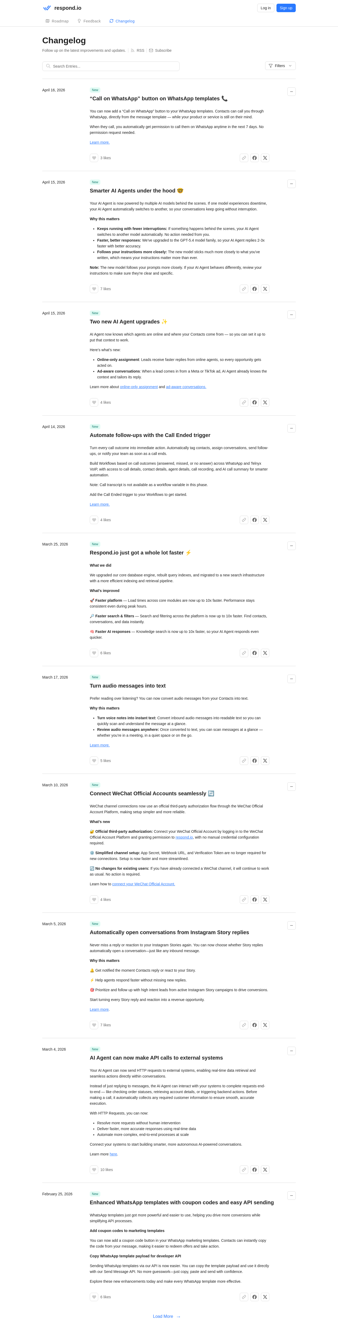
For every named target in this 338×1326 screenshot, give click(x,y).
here (113, 1154)
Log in (266, 8)
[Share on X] (265, 158)
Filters (280, 66)
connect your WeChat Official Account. (143, 884)
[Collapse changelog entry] (291, 91)
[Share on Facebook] (254, 158)
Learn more (99, 1009)
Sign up (286, 8)
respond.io (184, 837)
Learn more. (100, 142)
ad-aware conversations (185, 387)
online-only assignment (139, 387)
